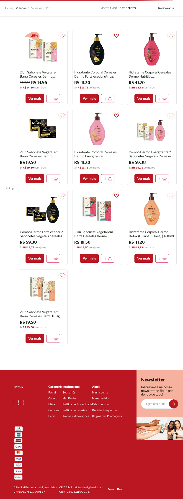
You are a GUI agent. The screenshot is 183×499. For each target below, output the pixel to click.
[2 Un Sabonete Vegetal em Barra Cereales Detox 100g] (42, 307)
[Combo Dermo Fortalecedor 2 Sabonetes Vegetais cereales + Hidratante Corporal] (42, 227)
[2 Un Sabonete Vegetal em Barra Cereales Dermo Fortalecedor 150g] (42, 147)
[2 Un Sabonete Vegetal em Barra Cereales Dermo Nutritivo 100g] (97, 227)
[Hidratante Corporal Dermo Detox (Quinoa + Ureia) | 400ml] (151, 227)
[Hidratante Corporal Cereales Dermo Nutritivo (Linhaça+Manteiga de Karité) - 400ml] (151, 67)
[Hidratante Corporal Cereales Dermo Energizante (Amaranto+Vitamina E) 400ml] (97, 147)
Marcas (21, 8)
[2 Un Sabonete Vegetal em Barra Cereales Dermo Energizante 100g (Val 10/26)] (42, 67)
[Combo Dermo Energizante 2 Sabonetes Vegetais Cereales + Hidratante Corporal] (151, 147)
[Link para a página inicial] (8, 8)
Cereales (36, 8)
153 (48, 8)
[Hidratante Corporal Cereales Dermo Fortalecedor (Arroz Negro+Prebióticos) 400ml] (97, 67)
